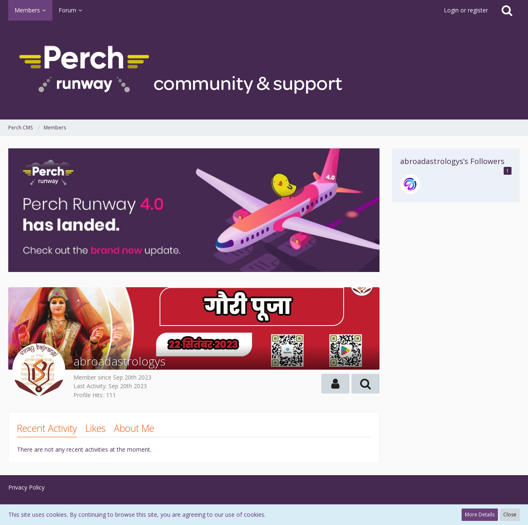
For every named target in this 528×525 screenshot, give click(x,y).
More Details (480, 514)
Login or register (466, 10)
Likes (95, 428)
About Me (134, 428)
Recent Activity (47, 428)
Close (509, 514)
